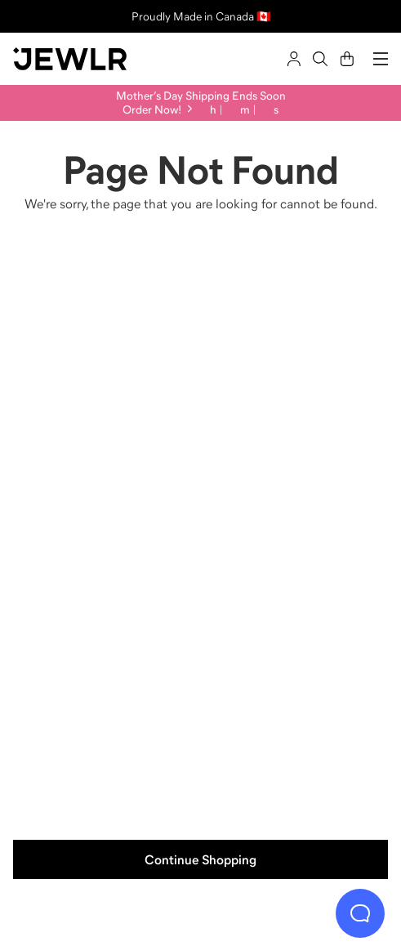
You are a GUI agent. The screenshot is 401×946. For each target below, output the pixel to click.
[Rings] (105, 380)
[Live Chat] (360, 913)
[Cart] (347, 59)
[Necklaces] (296, 380)
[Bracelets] (296, 672)
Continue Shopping (200, 859)
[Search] (320, 58)
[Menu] (380, 58)
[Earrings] (105, 672)
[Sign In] (294, 58)
